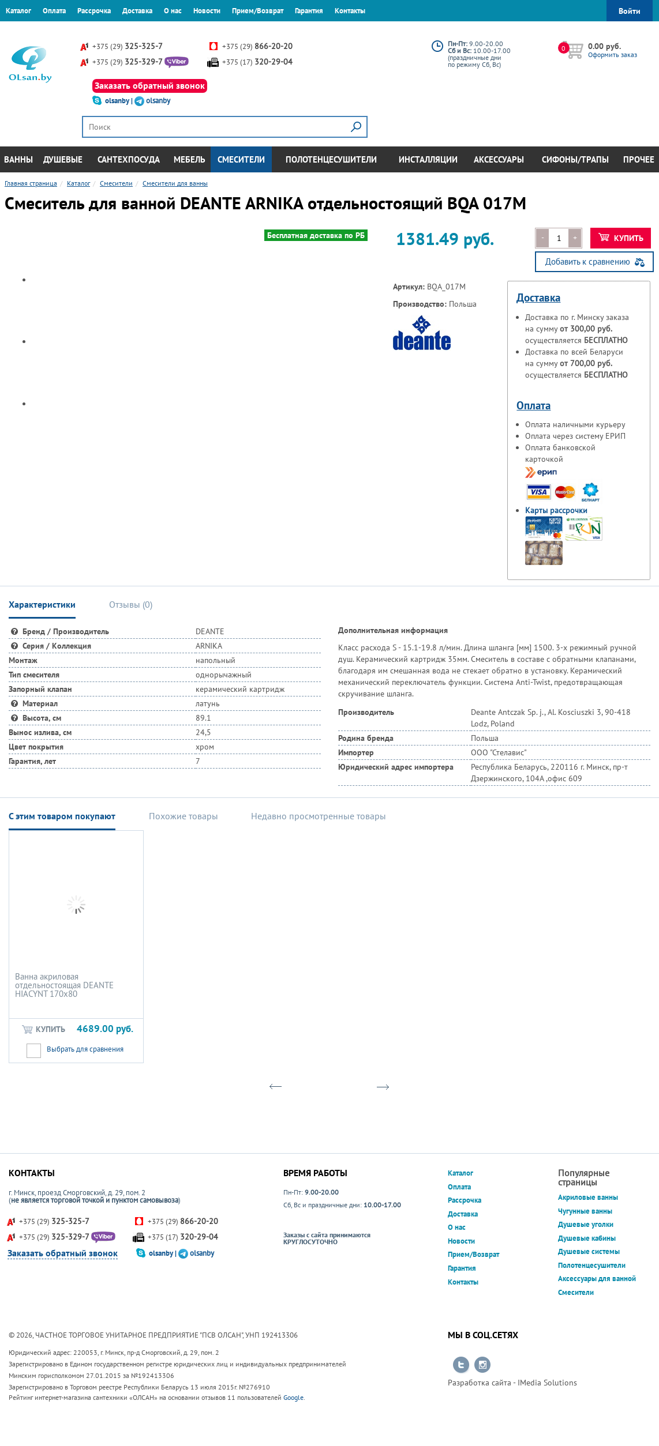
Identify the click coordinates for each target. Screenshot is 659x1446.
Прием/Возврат (257, 11)
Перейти (461, 1365)
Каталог (18, 11)
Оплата (54, 11)
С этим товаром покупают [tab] (62, 816)
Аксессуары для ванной (597, 1278)
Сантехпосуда (129, 159)
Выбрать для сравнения (85, 1049)
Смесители (241, 159)
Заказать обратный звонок (150, 85)
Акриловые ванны (588, 1197)
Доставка (137, 11)
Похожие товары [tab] (183, 816)
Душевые (63, 159)
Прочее (638, 159)
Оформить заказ (612, 54)
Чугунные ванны (585, 1211)
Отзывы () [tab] (130, 604)
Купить (621, 238)
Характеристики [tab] (42, 604)
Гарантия (309, 11)
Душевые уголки (585, 1224)
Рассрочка (94, 11)
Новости (206, 11)
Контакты (350, 11)
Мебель (189, 159)
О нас (173, 11)
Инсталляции (428, 159)
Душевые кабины (587, 1238)
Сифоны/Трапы (575, 159)
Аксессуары (499, 159)
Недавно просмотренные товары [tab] (318, 816)
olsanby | (119, 101)
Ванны (18, 159)
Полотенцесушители (331, 159)
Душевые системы (589, 1251)
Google (293, 1397)
